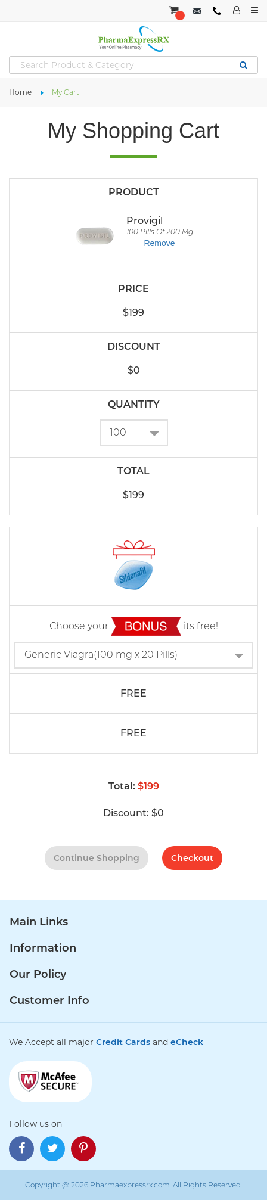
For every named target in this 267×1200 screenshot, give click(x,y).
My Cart (65, 92)
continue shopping (96, 858)
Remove (159, 243)
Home (20, 92)
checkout (192, 858)
